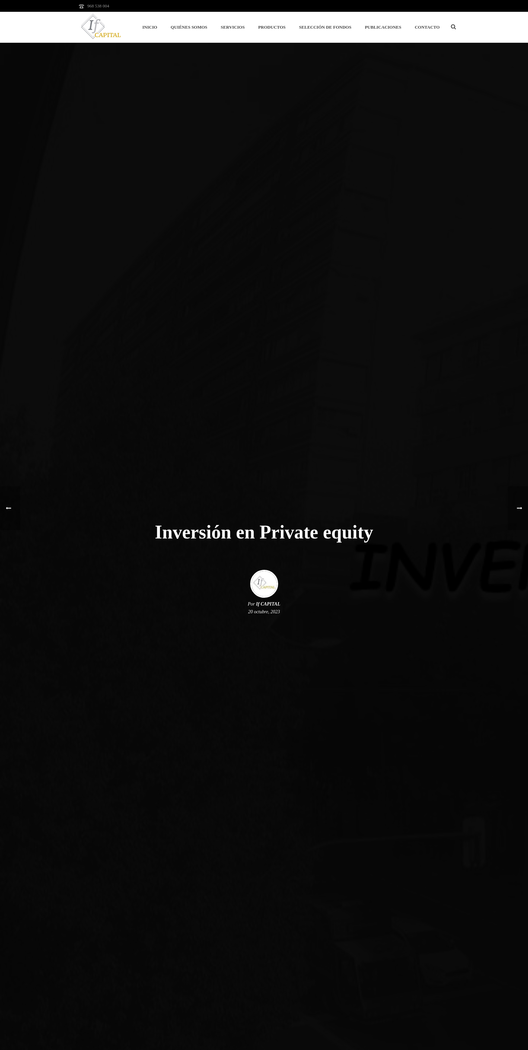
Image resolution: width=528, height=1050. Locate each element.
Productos (272, 27)
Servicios (233, 27)
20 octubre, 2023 (264, 611)
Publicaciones (383, 27)
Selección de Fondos (325, 27)
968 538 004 (98, 5)
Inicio (149, 27)
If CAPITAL (268, 604)
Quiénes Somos (189, 27)
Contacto (427, 27)
